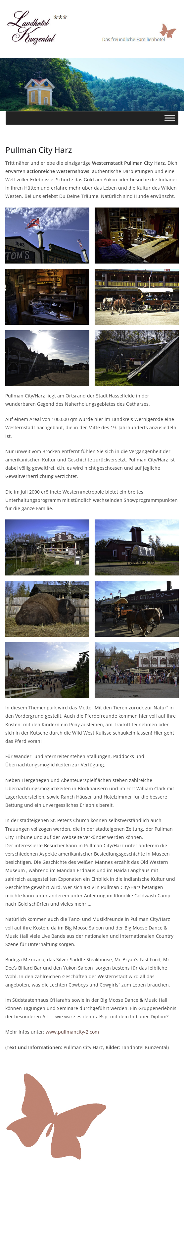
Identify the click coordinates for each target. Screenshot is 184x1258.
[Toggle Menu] (169, 118)
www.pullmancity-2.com (72, 1032)
